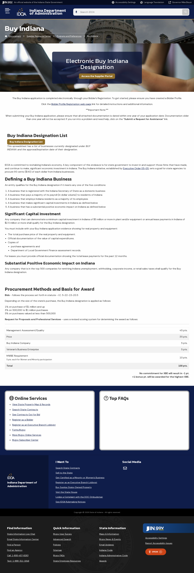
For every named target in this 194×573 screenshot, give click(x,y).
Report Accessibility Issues (158, 542)
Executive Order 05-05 (136, 166)
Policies (57, 544)
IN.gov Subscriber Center (25, 439)
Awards (103, 560)
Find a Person (14, 544)
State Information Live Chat (21, 533)
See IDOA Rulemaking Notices (70, 501)
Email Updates (106, 544)
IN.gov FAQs (59, 555)
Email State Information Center (23, 539)
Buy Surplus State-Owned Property (74, 486)
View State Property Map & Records (32, 402)
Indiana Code (106, 549)
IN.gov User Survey (62, 533)
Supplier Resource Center (39, 34)
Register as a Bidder (23, 418)
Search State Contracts (25, 407)
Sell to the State (64, 472)
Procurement (15, 34)
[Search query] (170, 11)
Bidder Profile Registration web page (71, 101)
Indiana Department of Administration (61, 11)
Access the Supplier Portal (97, 73)
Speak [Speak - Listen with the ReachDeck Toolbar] (155, 551)
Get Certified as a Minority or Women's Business (80, 477)
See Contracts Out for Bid (26, 413)
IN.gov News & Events (110, 539)
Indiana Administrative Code (113, 555)
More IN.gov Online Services (27, 434)
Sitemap (57, 549)
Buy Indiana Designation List (26, 139)
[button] (124, 2)
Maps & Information (109, 533)
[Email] (125, 468)
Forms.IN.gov (19, 429)
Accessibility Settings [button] (156, 537)
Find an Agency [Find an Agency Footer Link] (14, 549)
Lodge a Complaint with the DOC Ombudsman (79, 496)
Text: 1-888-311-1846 (18, 560)
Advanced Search (62, 539)
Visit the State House (66, 491)
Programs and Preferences (69, 34)
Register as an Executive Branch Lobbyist (35, 423)
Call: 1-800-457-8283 (17, 555)
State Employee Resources (67, 560)
